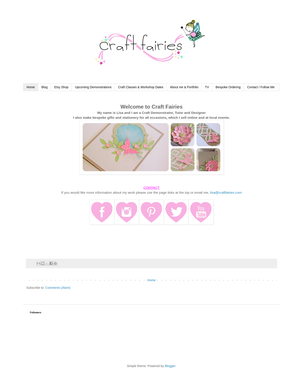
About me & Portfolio (184, 87)
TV (207, 87)
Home (31, 87)
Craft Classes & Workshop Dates (140, 87)
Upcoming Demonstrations (93, 87)
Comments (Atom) (58, 287)
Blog (44, 87)
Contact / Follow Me (261, 87)
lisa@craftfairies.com (226, 192)
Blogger (170, 366)
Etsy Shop (61, 87)
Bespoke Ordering (228, 87)
